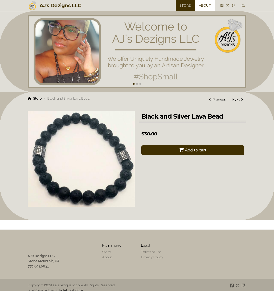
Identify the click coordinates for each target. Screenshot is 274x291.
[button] (134, 84)
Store (37, 98)
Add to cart (193, 150)
